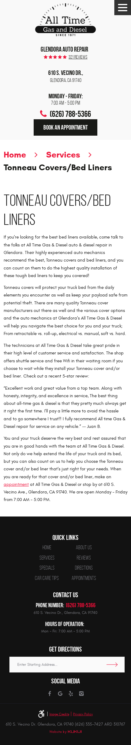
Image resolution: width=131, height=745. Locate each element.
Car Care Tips (47, 578)
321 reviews (78, 57)
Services (63, 154)
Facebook (49, 694)
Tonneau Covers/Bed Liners (58, 167)
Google (60, 694)
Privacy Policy (83, 714)
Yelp (70, 694)
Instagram (81, 694)
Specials (47, 568)
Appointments (84, 578)
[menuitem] (47, 547)
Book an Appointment (65, 127)
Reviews (84, 558)
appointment (16, 484)
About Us (84, 547)
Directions (84, 568)
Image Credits (59, 714)
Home (15, 154)
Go (114, 664)
